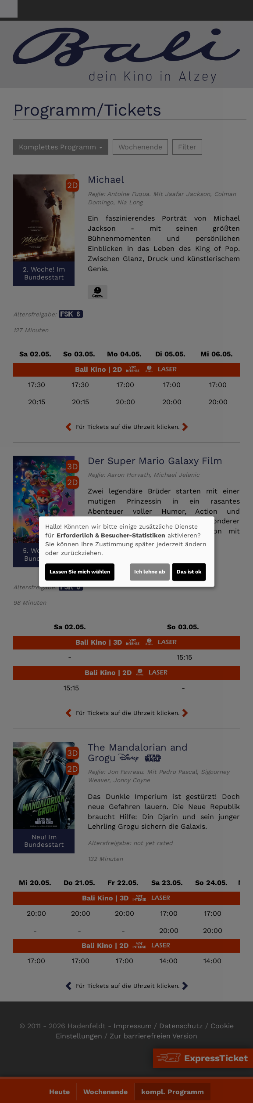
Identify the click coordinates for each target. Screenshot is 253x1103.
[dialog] (126, 551)
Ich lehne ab (149, 572)
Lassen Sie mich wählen (80, 572)
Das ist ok (189, 572)
